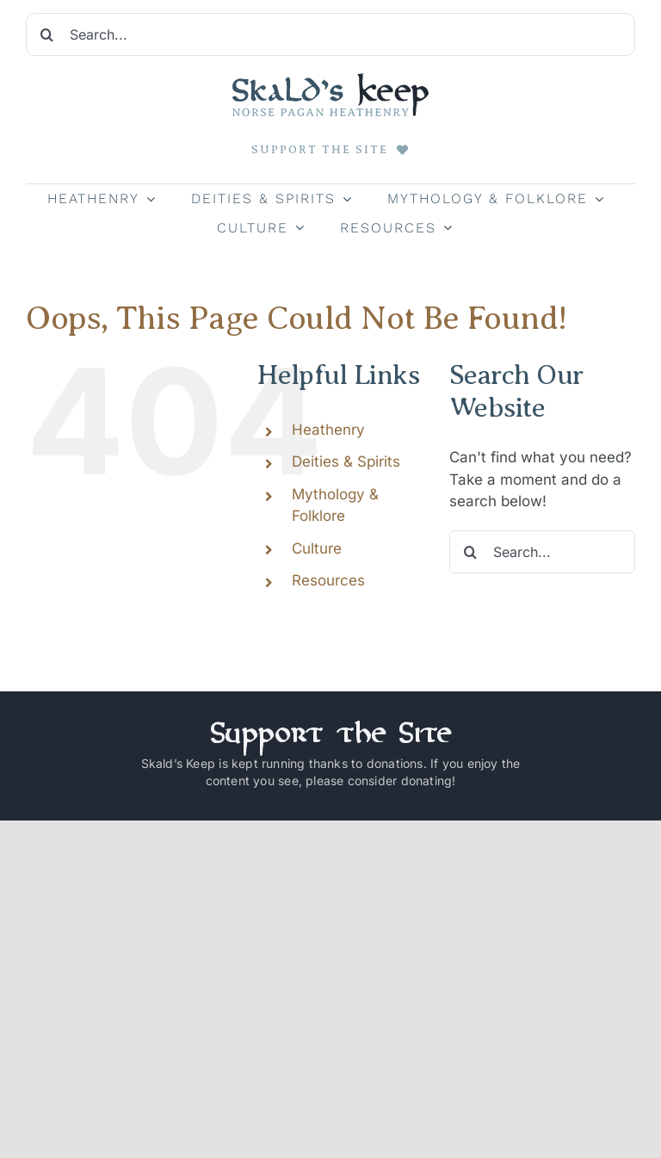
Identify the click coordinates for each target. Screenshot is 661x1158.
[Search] (47, 34)
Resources (328, 580)
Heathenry (328, 429)
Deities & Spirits (346, 461)
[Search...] (330, 34)
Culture (317, 548)
